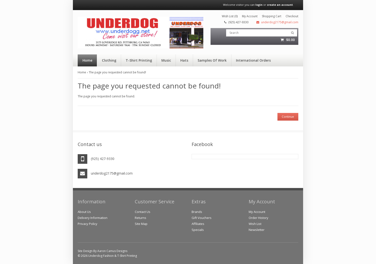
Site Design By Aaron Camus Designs (102, 251)
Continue (288, 117)
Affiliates (198, 224)
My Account (250, 16)
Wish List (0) (230, 16)
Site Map (141, 224)
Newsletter (256, 230)
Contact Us (142, 212)
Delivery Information (92, 218)
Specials (198, 230)
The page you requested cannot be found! (117, 72)
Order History (258, 218)
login (259, 4)
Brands (197, 212)
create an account (280, 4)
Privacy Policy (87, 224)
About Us (84, 212)
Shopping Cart (271, 16)
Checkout (292, 16)
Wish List (255, 224)
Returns (140, 218)
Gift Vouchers (202, 218)
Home (82, 72)
